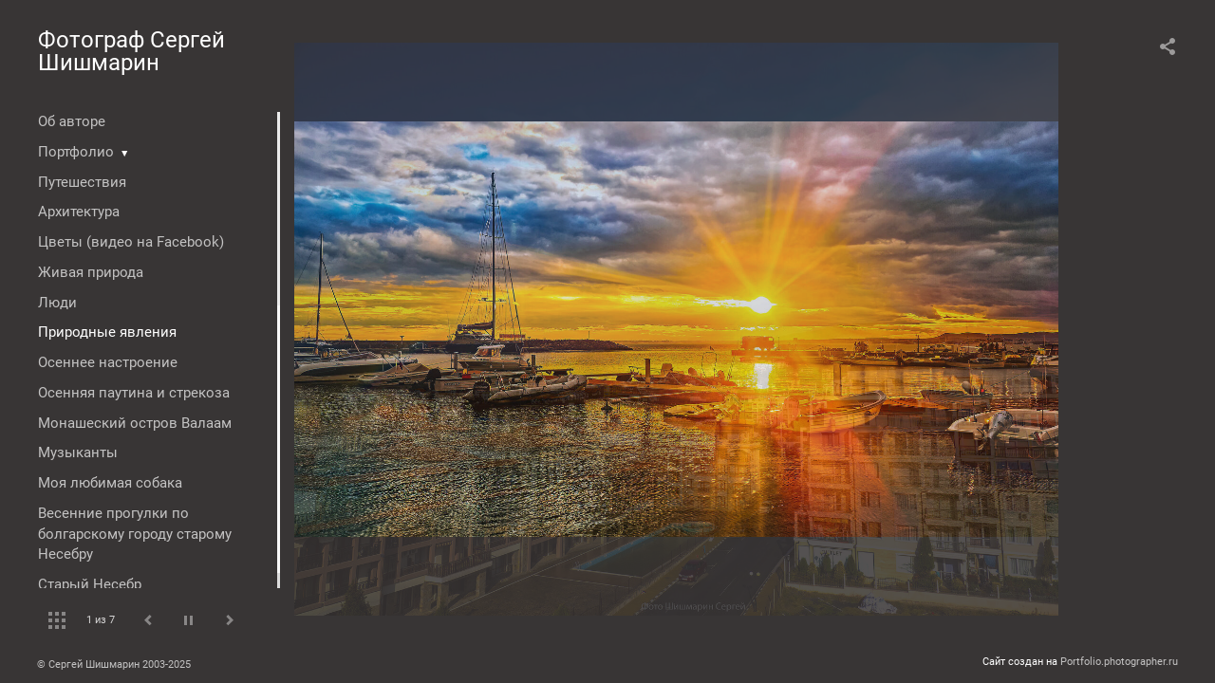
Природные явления (107, 332)
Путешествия (82, 182)
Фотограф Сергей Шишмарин (131, 51)
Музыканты (78, 452)
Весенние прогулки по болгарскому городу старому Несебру (135, 534)
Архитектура (79, 211)
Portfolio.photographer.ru (1119, 661)
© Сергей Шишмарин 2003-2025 (114, 664)
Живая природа (90, 272)
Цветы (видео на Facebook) (131, 241)
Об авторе (71, 121)
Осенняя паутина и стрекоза (134, 392)
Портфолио (76, 151)
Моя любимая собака (110, 482)
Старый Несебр (89, 584)
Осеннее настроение (108, 362)
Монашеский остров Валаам (135, 423)
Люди (57, 302)
